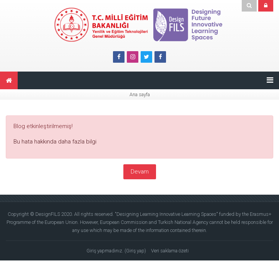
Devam (140, 171)
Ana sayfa (140, 94)
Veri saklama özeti (170, 251)
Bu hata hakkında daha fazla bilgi (54, 141)
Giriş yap (135, 251)
